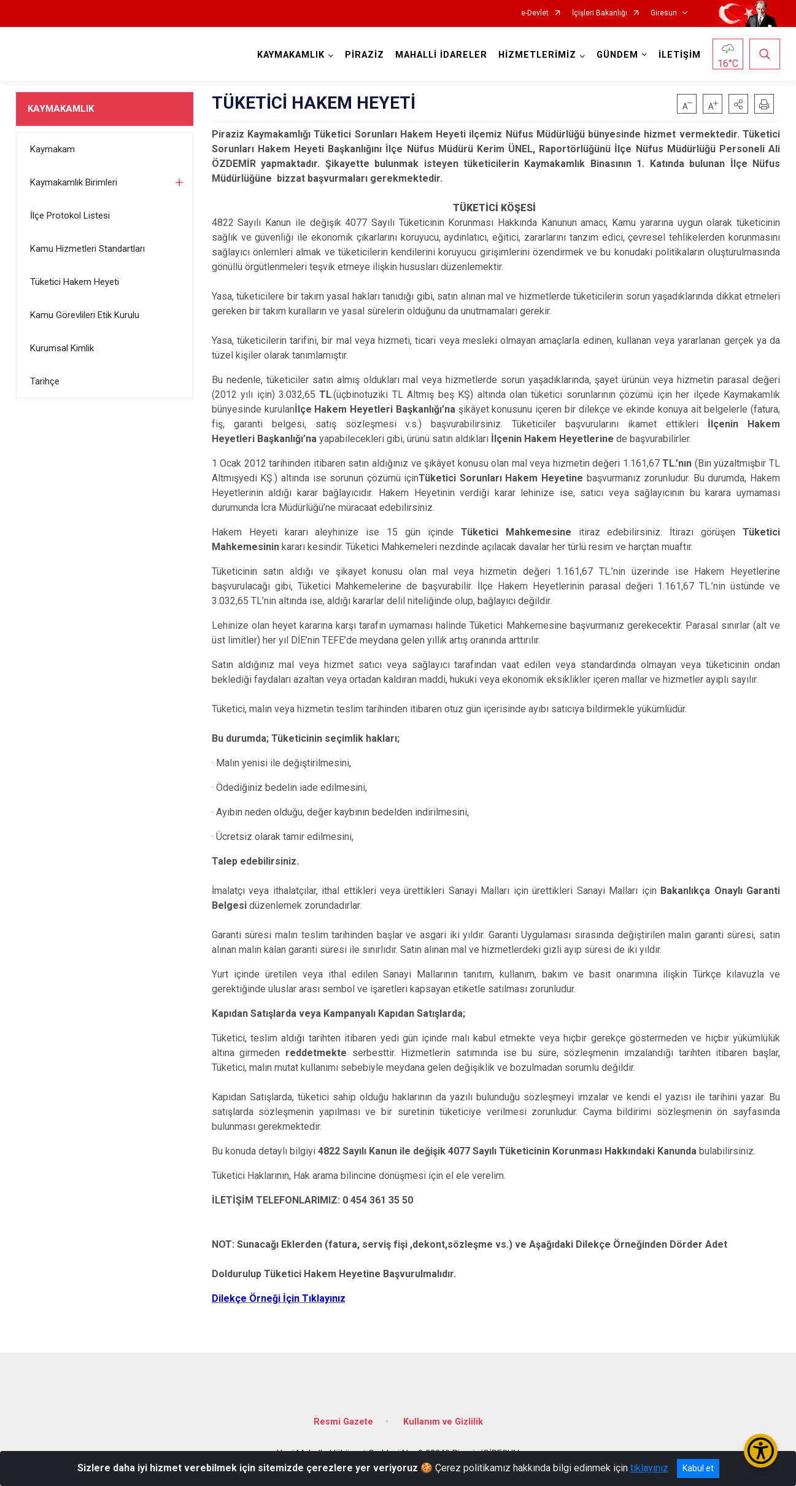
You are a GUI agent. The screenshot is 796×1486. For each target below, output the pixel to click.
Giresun (664, 13)
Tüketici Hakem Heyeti (74, 281)
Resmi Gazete (343, 1422)
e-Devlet (535, 13)
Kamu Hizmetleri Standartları (87, 248)
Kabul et (698, 1468)
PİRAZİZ (364, 55)
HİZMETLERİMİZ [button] (537, 55)
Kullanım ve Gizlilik (443, 1422)
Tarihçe (45, 381)
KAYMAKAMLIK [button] (291, 55)
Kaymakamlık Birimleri (73, 182)
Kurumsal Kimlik (62, 348)
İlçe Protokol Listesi (70, 215)
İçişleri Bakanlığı (599, 13)
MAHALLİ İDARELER (441, 55)
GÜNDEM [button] (617, 55)
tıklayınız (649, 1468)
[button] (738, 104)
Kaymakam (52, 149)
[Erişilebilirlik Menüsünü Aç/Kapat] (761, 1451)
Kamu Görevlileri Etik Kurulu (84, 315)
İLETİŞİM (680, 55)
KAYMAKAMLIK (61, 108)
